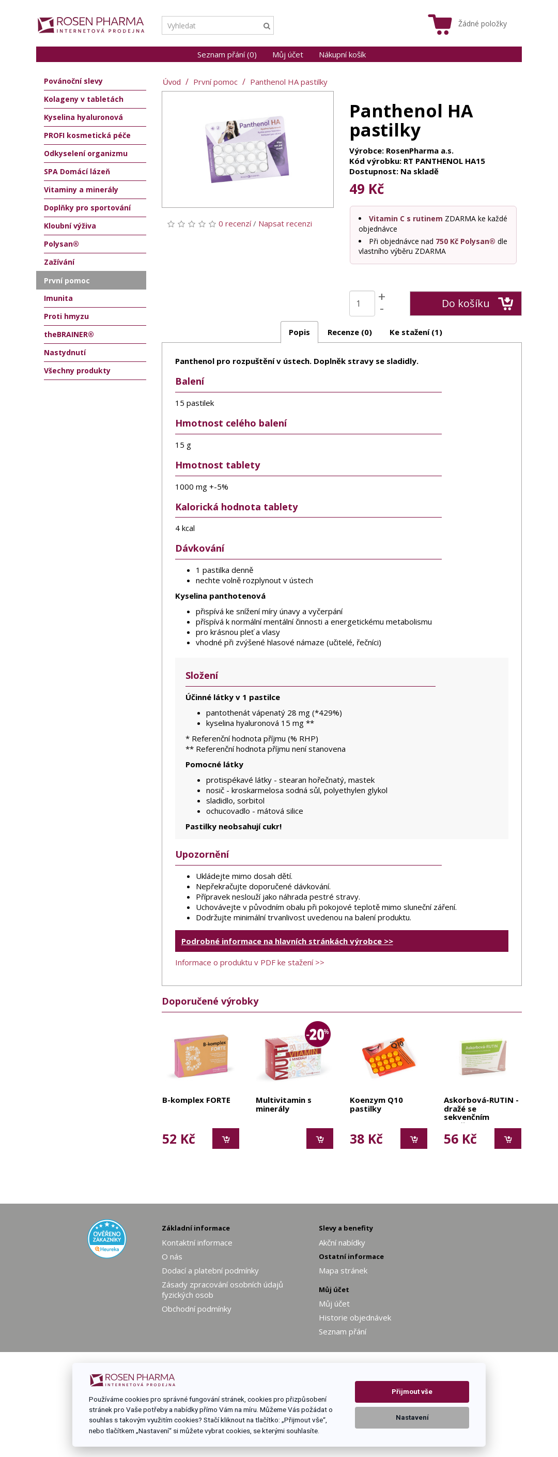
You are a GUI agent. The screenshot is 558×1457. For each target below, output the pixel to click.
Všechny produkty (77, 370)
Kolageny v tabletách (83, 99)
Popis (299, 332)
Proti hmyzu (66, 316)
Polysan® (61, 244)
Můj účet (287, 54)
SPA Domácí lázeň (77, 171)
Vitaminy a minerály (81, 189)
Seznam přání (342, 1331)
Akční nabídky (342, 1242)
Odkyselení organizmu (86, 153)
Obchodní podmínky (196, 1308)
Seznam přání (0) (227, 54)
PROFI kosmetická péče (87, 135)
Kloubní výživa (70, 226)
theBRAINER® (69, 334)
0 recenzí (235, 223)
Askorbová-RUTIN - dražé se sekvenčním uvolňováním (481, 1109)
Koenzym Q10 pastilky (376, 1105)
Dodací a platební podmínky (210, 1270)
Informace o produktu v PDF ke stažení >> (249, 962)
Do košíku (478, 303)
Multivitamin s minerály (284, 1105)
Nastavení (412, 1417)
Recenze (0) (350, 332)
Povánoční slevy (73, 81)
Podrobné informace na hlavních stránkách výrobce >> (287, 941)
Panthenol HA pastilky (289, 82)
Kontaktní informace (197, 1242)
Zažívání (59, 262)
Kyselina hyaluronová (83, 117)
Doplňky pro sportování (87, 208)
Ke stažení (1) (416, 332)
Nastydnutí (65, 352)
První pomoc (215, 82)
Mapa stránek (343, 1270)
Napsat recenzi (285, 223)
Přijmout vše (412, 1391)
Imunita (58, 298)
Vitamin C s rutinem (406, 218)
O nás (172, 1256)
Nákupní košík (342, 54)
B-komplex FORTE (196, 1100)
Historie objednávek (355, 1317)
